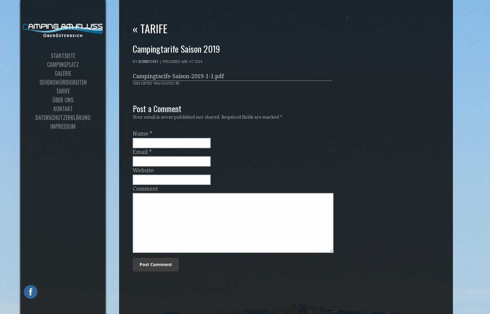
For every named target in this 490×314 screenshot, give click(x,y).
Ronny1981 (148, 62)
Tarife (150, 28)
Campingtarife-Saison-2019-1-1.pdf (178, 76)
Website (143, 170)
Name (140, 133)
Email (140, 152)
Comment (145, 189)
